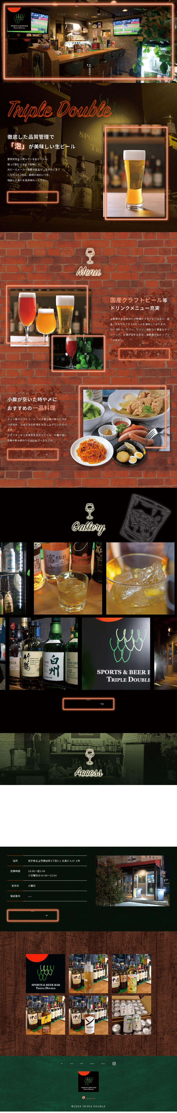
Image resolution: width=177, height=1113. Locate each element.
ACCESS (149, 11)
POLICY (81, 11)
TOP (62, 11)
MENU (102, 11)
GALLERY (124, 11)
